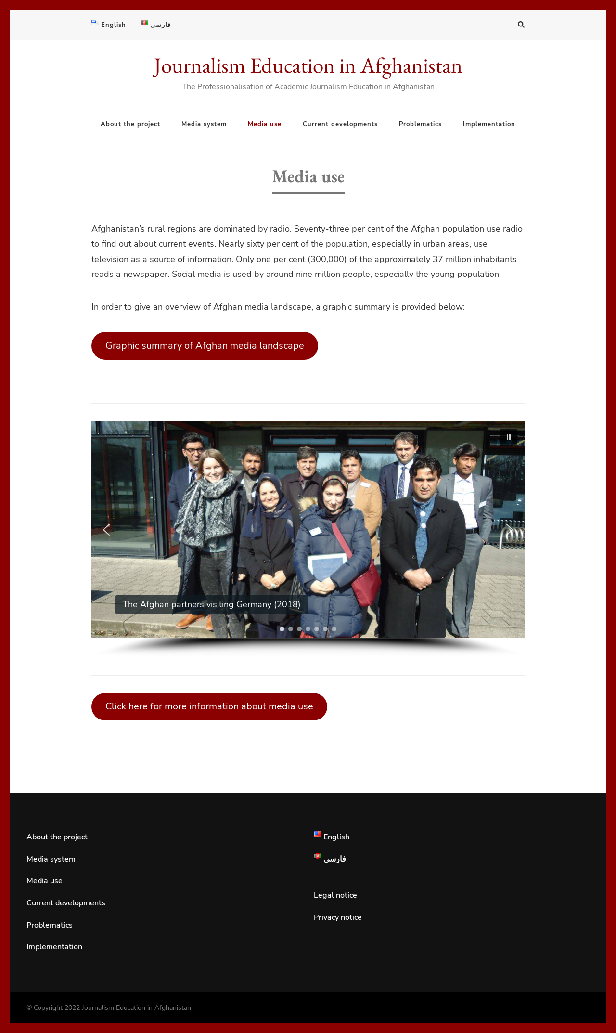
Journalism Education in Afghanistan (308, 65)
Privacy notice (338, 917)
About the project (130, 124)
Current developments (340, 124)
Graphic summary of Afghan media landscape (204, 345)
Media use (265, 124)
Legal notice (335, 895)
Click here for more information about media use (209, 706)
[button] (508, 437)
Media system (204, 124)
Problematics (420, 124)
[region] (308, 539)
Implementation (489, 124)
